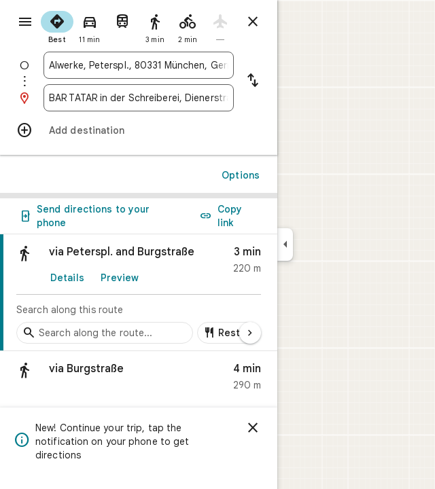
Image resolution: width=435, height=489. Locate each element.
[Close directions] (253, 21)
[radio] (57, 25)
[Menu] (25, 21)
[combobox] (138, 65)
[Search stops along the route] (104, 332)
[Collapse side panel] (285, 244)
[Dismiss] (253, 428)
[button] (138, 380)
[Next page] (250, 333)
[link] (138, 292)
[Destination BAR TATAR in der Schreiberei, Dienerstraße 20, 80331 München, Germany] (138, 98)
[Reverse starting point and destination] (253, 81)
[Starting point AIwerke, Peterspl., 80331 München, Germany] (138, 65)
